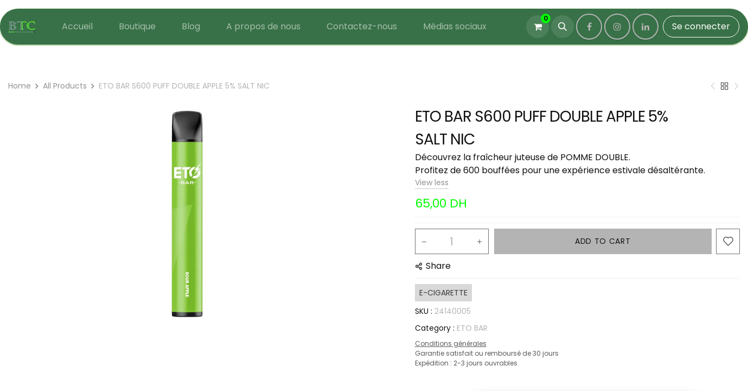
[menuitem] (77, 26)
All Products (65, 85)
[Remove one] (424, 242)
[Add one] (479, 242)
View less (432, 182)
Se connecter (701, 26)
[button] (562, 26)
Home (19, 85)
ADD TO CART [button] (603, 241)
